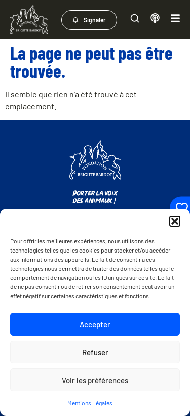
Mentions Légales (89, 402)
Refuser (95, 352)
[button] (175, 221)
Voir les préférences (95, 380)
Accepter (95, 324)
